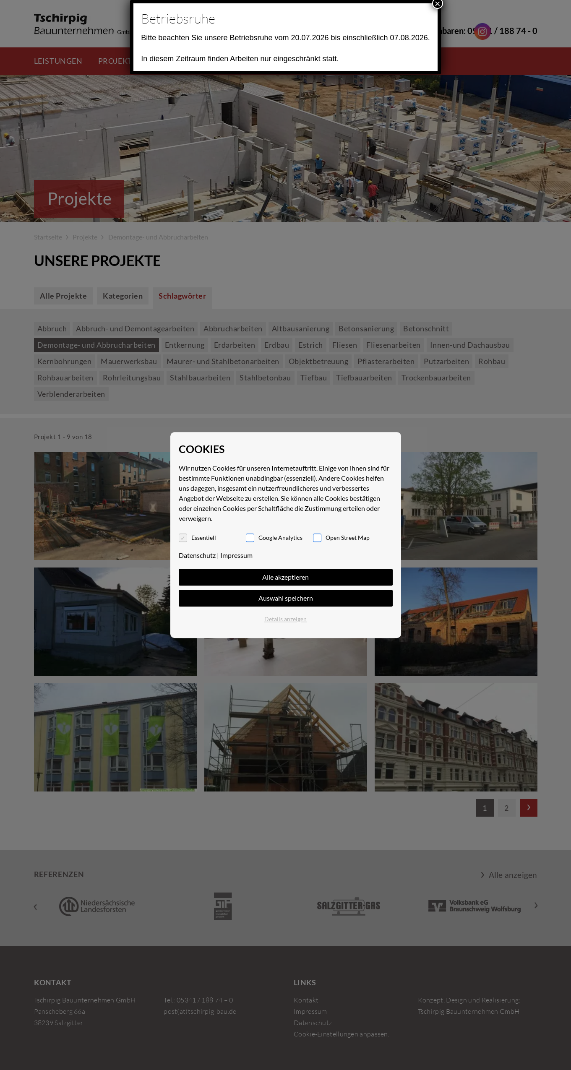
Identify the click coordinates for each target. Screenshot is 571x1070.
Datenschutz (197, 555)
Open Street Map (348, 537)
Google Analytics (280, 537)
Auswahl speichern (285, 598)
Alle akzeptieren (285, 577)
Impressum (236, 555)
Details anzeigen (285, 618)
